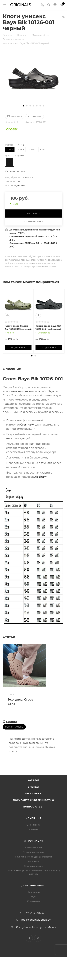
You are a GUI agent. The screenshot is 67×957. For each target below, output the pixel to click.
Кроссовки (33, 793)
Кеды (33, 896)
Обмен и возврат (33, 866)
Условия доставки (34, 852)
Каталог (34, 780)
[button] (23, 106)
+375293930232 (34, 913)
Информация (33, 840)
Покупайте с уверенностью (33, 800)
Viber (37, 938)
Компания (33, 818)
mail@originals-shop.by (35, 919)
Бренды (33, 786)
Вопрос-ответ (33, 806)
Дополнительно (34, 885)
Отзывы (33, 829)
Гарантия (33, 861)
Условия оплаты (33, 847)
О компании (33, 824)
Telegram (29, 938)
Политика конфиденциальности (33, 856)
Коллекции (33, 901)
